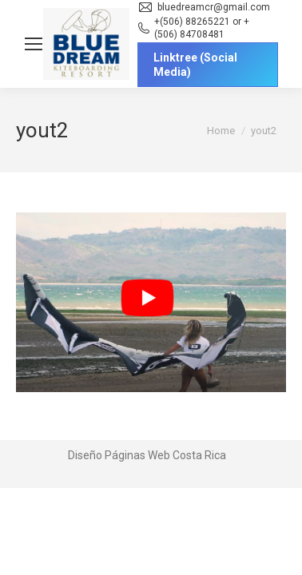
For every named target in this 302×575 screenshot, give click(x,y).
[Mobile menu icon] (33, 44)
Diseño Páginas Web (119, 455)
